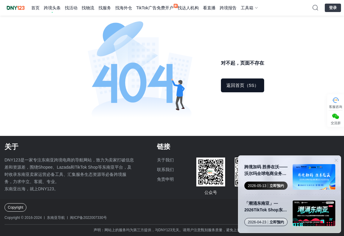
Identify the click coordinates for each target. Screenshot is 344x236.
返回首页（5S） (242, 85)
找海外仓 (123, 7)
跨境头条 (52, 7)
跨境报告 (228, 7)
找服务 (104, 7)
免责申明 (165, 179)
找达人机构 (188, 7)
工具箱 (247, 7)
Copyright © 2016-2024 (23, 218)
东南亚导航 (56, 218)
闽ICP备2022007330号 (88, 218)
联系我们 (165, 169)
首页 (35, 7)
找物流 (88, 7)
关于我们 (165, 160)
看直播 (209, 7)
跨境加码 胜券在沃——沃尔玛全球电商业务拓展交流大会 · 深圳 (266, 170)
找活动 (71, 7)
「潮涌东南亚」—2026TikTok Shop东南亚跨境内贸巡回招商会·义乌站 (266, 207)
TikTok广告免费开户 (155, 7)
